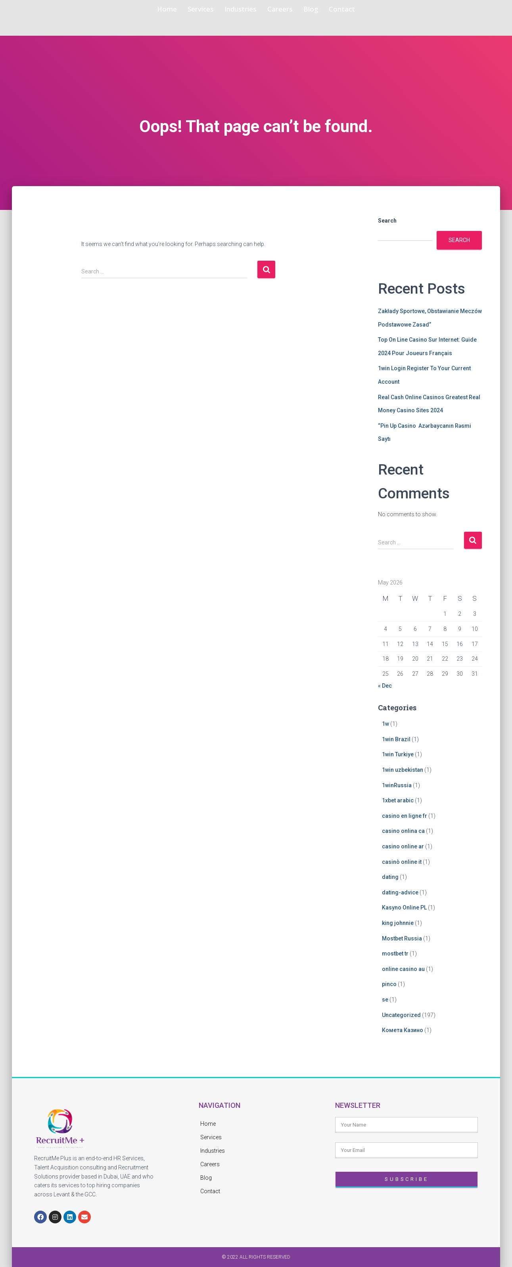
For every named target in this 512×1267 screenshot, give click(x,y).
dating (390, 877)
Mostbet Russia (402, 938)
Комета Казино (402, 1030)
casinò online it (402, 862)
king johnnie (398, 923)
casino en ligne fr (404, 816)
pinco (389, 984)
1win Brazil (396, 739)
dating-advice (400, 892)
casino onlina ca (403, 831)
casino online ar (403, 846)
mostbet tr (395, 953)
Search (387, 220)
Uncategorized (401, 1015)
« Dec (385, 686)
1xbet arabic (398, 800)
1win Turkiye (398, 754)
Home (140, 9)
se (385, 999)
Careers (288, 9)
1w (385, 724)
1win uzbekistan (402, 770)
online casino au (403, 969)
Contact (368, 9)
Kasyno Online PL (404, 907)
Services (184, 9)
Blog (328, 9)
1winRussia (397, 785)
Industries (236, 9)
